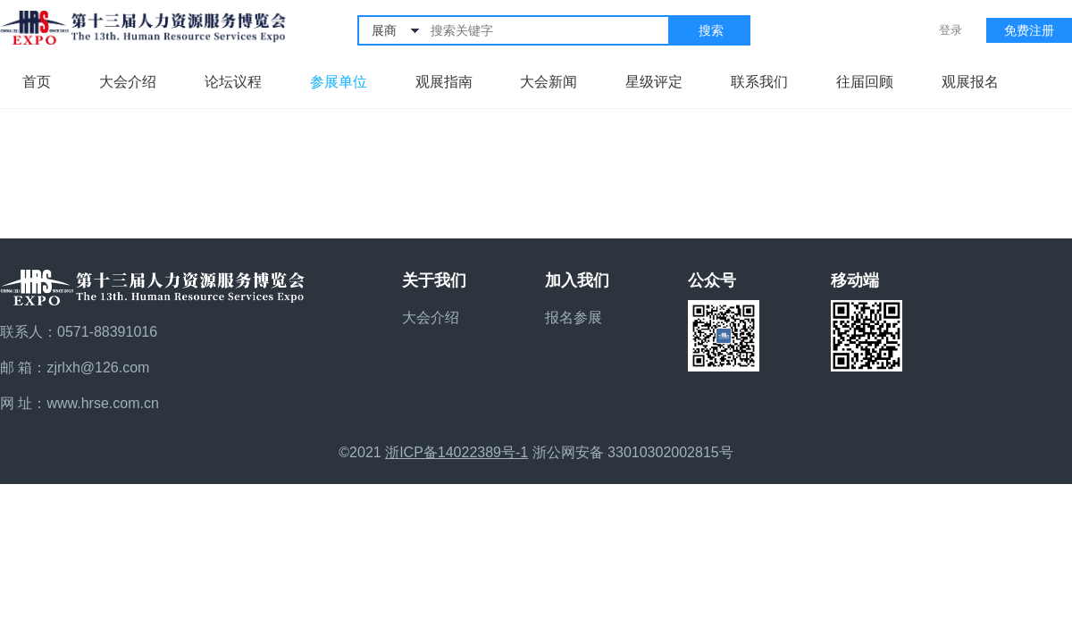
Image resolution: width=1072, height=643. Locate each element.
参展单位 (338, 81)
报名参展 (573, 317)
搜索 (711, 30)
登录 (950, 30)
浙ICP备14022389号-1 (456, 452)
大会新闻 (548, 81)
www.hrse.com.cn (102, 403)
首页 (36, 81)
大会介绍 (127, 81)
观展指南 (444, 81)
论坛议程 (233, 81)
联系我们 (759, 81)
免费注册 (1029, 30)
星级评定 (654, 81)
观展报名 (970, 81)
